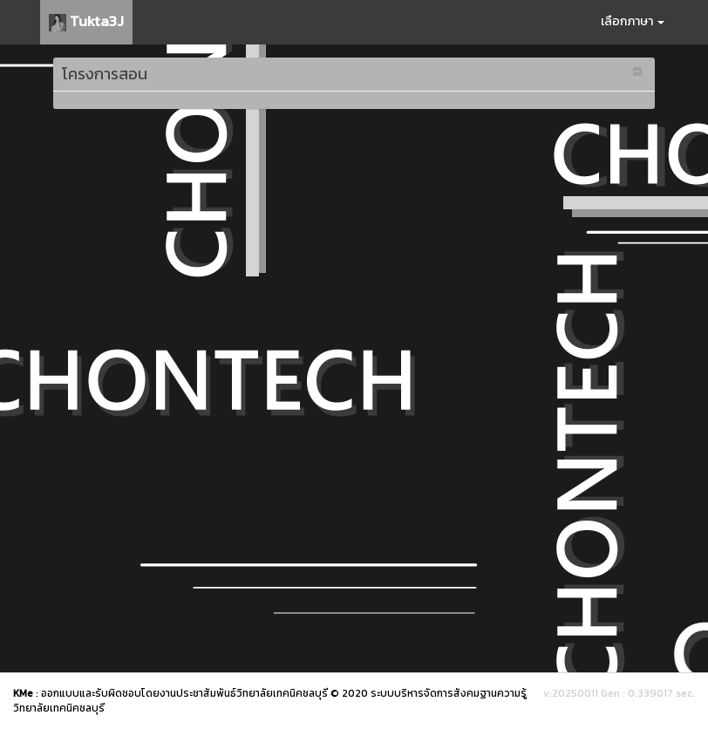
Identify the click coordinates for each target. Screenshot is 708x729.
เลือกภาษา (632, 21)
